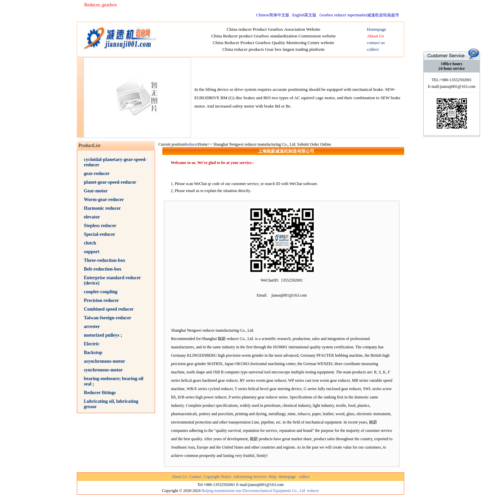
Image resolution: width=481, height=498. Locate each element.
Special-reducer (99, 234)
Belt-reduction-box (103, 269)
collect (304, 476)
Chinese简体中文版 (272, 15)
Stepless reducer (100, 225)
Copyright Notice (217, 476)
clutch (90, 242)
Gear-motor (96, 190)
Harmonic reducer (102, 208)
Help (272, 476)
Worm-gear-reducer (104, 199)
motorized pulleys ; (103, 335)
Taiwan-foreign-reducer (107, 317)
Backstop (93, 352)
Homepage (287, 476)
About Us (179, 476)
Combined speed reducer (109, 309)
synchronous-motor (103, 369)
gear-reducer (97, 173)
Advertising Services (250, 476)
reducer (313, 490)
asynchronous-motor (104, 361)
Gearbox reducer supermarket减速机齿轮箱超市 (359, 15)
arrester (92, 326)
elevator (92, 216)
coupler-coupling (101, 291)
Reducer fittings (100, 392)
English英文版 (304, 15)
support (92, 251)
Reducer (191, 144)
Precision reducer (101, 300)
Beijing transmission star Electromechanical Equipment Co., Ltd (253, 490)
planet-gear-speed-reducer (110, 182)
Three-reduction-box (104, 260)
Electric (92, 343)
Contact (195, 476)
